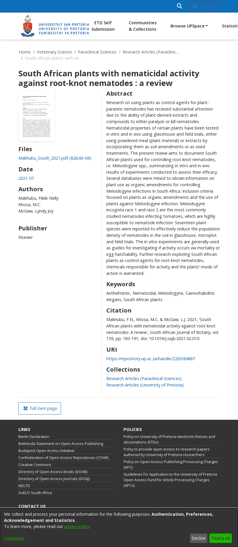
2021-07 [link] (26, 178)
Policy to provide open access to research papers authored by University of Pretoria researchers (167, 452)
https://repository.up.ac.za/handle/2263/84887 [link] (150, 358)
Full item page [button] (40, 408)
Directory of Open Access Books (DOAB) (52, 471)
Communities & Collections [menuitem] (143, 26)
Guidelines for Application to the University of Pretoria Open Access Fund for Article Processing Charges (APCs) (170, 480)
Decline (199, 538)
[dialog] (119, 527)
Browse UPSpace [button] (188, 26)
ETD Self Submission (103, 26)
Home (25, 52)
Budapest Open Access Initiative (46, 450)
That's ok (220, 538)
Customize (14, 538)
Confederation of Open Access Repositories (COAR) (63, 457)
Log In (202, 6)
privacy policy (76, 526)
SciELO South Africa (35, 492)
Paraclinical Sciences (97, 52)
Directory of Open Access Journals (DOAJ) (53, 478)
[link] (54, 158)
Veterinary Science (54, 52)
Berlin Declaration (33, 436)
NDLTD (24, 485)
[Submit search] (180, 6)
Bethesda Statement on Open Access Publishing (60, 443)
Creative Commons (34, 464)
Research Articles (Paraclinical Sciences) (152, 52)
